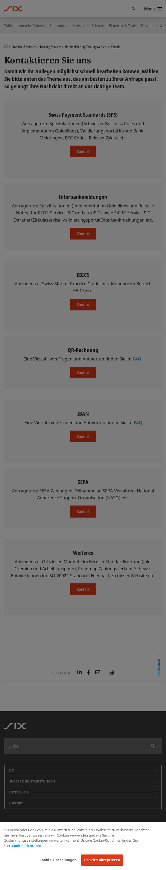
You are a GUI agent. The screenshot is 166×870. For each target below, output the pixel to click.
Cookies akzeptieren (102, 859)
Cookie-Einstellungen (58, 859)
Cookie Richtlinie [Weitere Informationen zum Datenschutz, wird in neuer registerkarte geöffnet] (26, 845)
